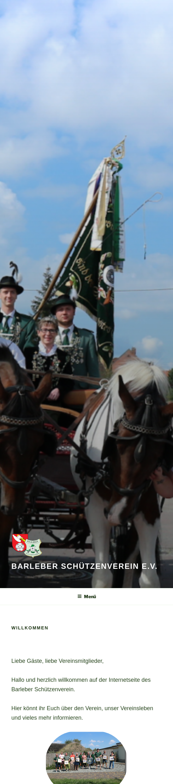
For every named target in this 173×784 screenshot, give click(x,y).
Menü (86, 596)
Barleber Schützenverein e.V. (84, 566)
